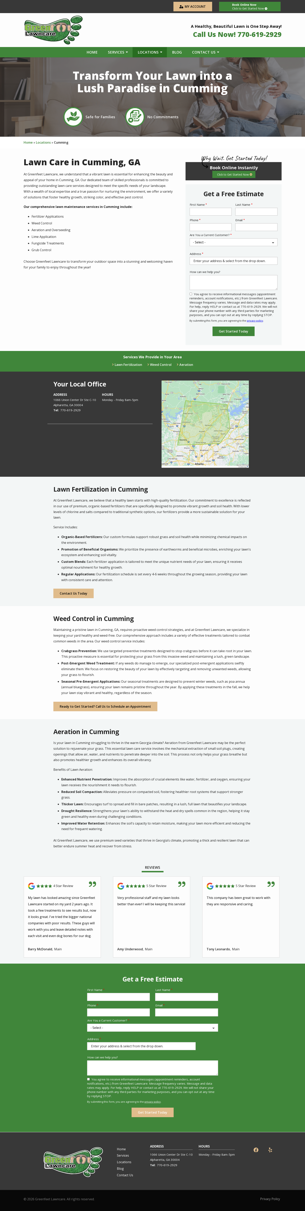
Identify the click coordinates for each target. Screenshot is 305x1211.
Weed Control (160, 365)
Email (238, 220)
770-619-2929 (70, 410)
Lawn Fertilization (128, 365)
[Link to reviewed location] (62, 886)
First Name (197, 205)
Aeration (186, 365)
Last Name (242, 205)
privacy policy (255, 320)
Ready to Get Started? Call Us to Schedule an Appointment (105, 706)
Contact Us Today (73, 593)
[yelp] (270, 1149)
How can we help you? (205, 272)
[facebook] (256, 1149)
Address (195, 254)
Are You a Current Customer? (210, 235)
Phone (194, 220)
